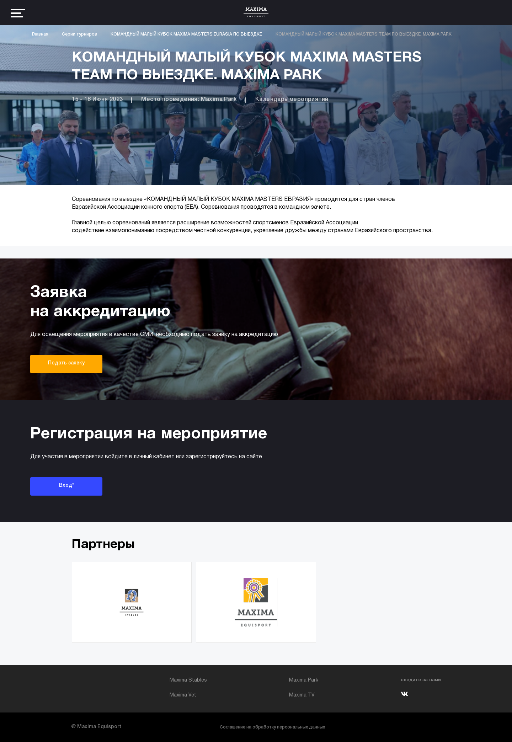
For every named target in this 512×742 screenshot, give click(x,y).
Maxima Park (303, 680)
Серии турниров (79, 34)
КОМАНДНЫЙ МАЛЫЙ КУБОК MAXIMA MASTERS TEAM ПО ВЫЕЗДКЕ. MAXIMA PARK (364, 34)
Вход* (66, 485)
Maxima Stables (188, 680)
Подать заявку (66, 363)
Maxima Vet (183, 695)
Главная (40, 34)
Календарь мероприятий (291, 99)
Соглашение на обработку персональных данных (272, 727)
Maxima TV (302, 695)
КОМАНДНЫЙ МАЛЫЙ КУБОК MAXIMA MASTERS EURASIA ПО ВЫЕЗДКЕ (186, 34)
